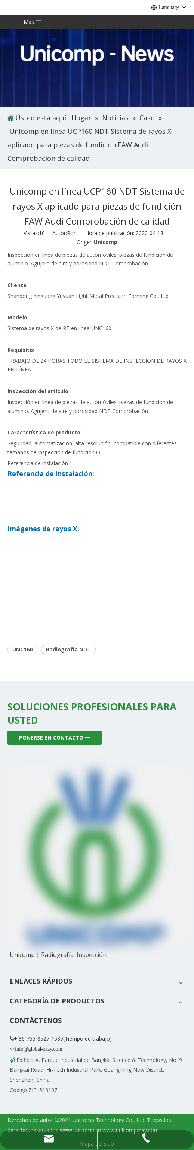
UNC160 (22, 649)
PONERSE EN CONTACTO (54, 737)
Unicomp (105, 242)
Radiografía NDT (68, 649)
